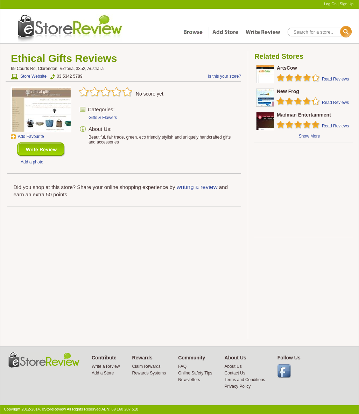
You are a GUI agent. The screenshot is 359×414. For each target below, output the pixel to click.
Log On (330, 4)
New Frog (288, 91)
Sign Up (346, 4)
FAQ (182, 366)
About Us (233, 366)
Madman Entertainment (304, 115)
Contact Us (235, 373)
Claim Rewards (146, 366)
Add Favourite (31, 136)
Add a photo (32, 162)
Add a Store (103, 373)
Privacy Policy (238, 386)
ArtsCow (287, 68)
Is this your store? (224, 76)
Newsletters (189, 379)
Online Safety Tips (195, 373)
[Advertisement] (303, 189)
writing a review (197, 187)
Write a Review (106, 366)
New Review (41, 149)
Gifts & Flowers (103, 117)
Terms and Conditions (245, 379)
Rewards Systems (149, 373)
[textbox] (319, 32)
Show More (309, 136)
